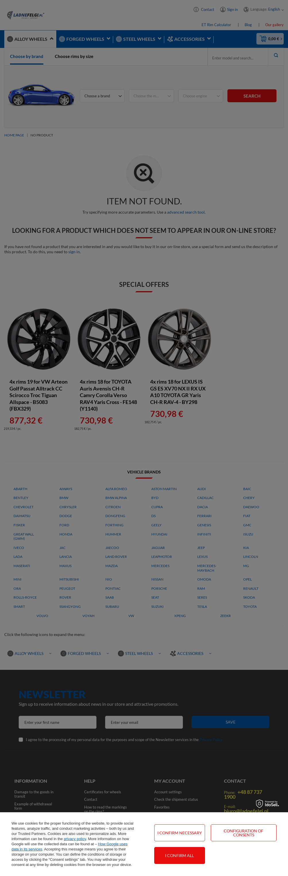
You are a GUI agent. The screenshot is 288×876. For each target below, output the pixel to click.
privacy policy (75, 839)
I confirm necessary (179, 832)
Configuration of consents (243, 832)
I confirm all (179, 855)
